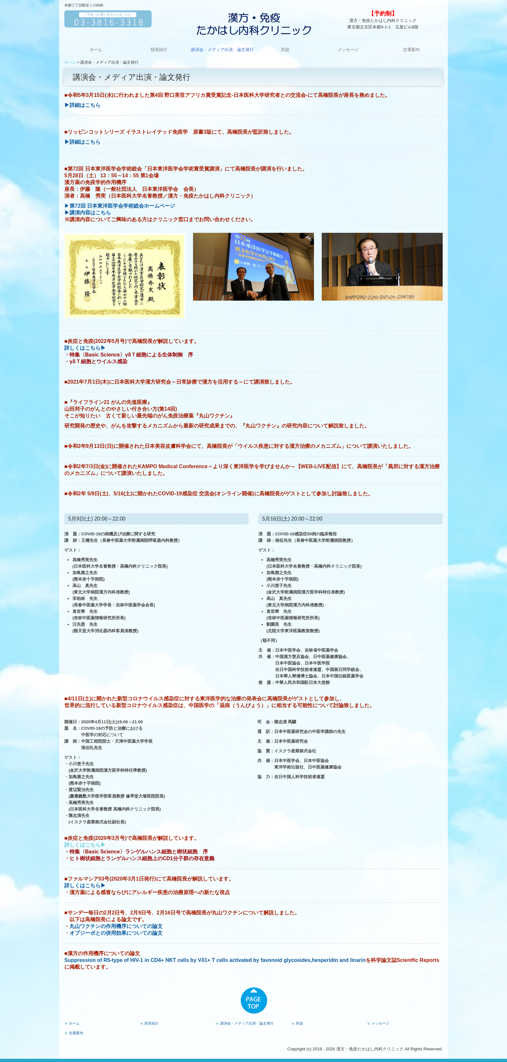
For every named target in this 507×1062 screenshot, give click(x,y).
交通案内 (411, 49)
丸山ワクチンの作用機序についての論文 (116, 926)
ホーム (96, 49)
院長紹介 (159, 49)
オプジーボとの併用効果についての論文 (116, 933)
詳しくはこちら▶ (85, 348)
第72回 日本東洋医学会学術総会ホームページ (122, 206)
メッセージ (348, 49)
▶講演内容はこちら (87, 212)
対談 (285, 49)
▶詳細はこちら (82, 105)
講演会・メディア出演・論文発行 (222, 49)
